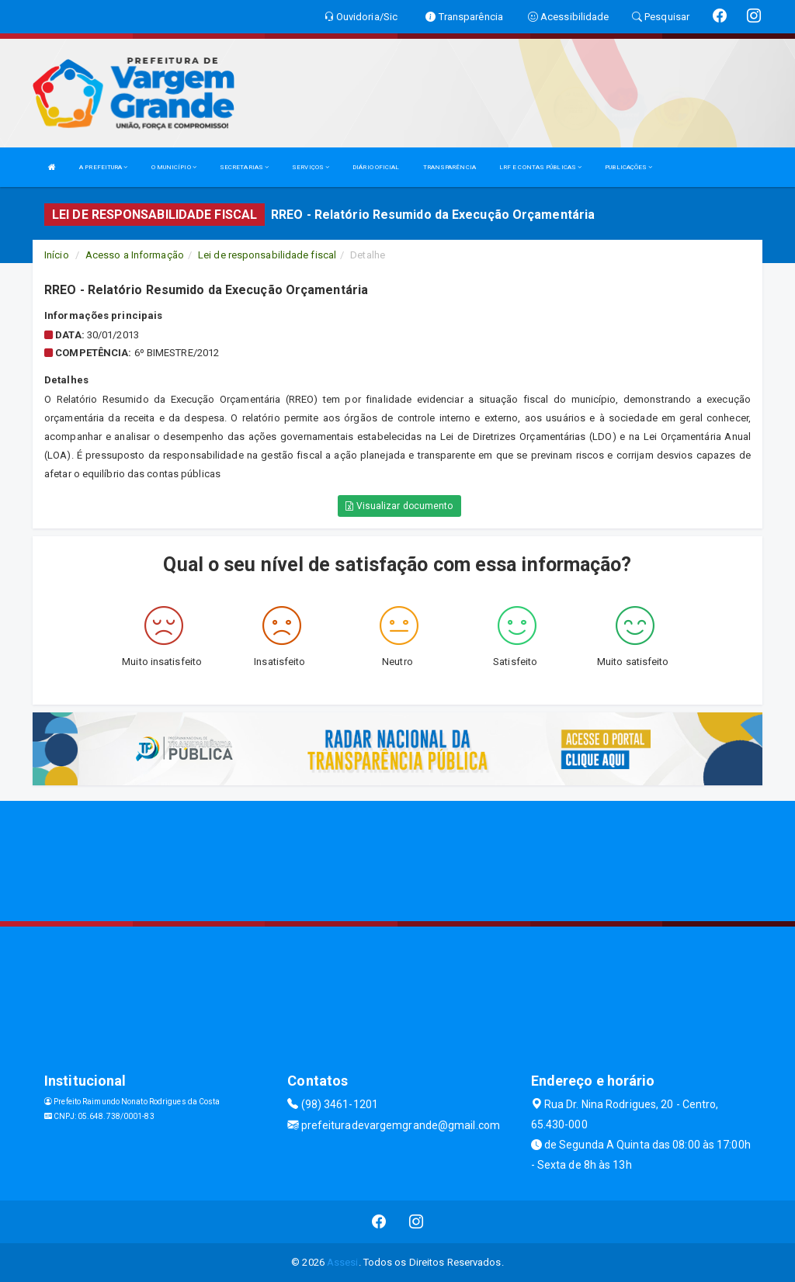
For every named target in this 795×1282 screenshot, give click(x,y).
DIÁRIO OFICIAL (375, 167)
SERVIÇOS (310, 167)
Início (56, 255)
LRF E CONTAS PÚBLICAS (540, 167)
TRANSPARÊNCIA (449, 167)
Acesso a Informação (134, 255)
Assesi (343, 1262)
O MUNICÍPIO (173, 167)
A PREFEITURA (103, 167)
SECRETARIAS (244, 167)
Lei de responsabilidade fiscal (267, 255)
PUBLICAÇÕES (628, 167)
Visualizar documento (399, 506)
